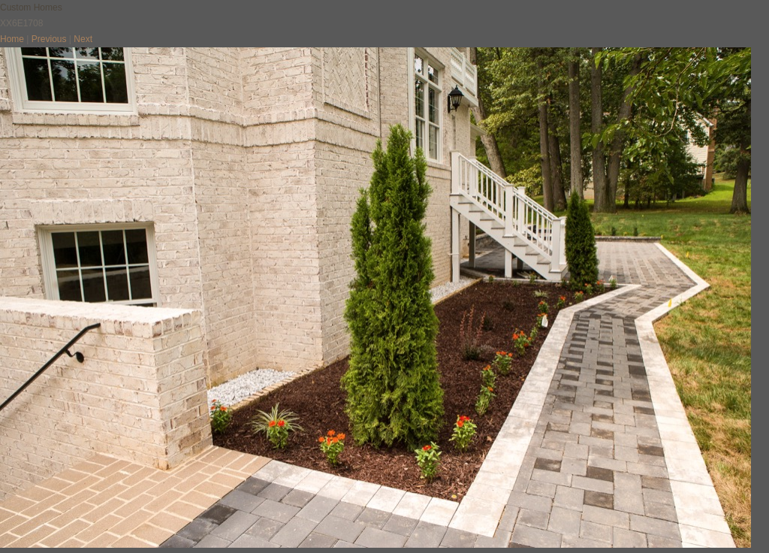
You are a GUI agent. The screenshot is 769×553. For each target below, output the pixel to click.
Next (83, 39)
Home (12, 39)
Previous (49, 39)
